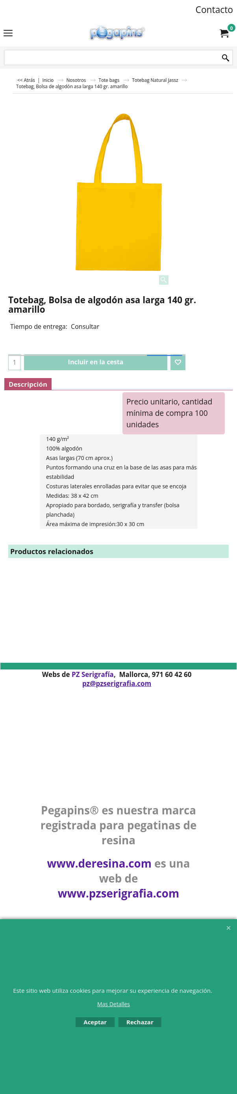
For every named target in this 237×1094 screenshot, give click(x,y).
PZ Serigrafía (93, 674)
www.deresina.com (99, 863)
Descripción (28, 384)
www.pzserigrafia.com (118, 893)
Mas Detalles (113, 1004)
